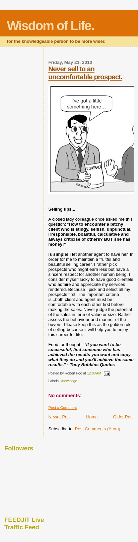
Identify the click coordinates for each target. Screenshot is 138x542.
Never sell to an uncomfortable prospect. (85, 73)
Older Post (123, 416)
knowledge (69, 381)
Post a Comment (62, 408)
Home (92, 416)
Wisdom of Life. (50, 25)
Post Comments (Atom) (97, 428)
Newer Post (59, 416)
